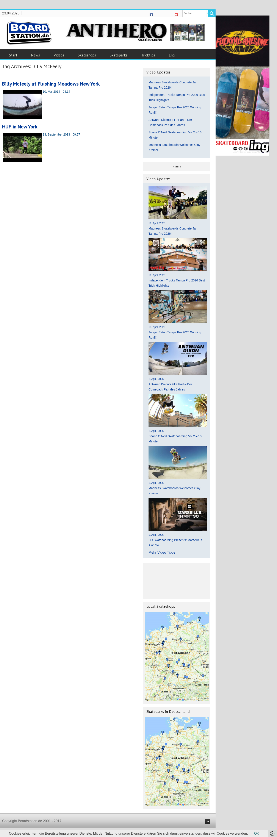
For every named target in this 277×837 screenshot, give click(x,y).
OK (256, 833)
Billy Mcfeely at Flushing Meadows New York (51, 83)
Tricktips (148, 55)
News (35, 55)
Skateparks (118, 55)
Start (13, 55)
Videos (59, 55)
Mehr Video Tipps (162, 552)
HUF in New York (20, 126)
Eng (172, 55)
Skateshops (87, 55)
